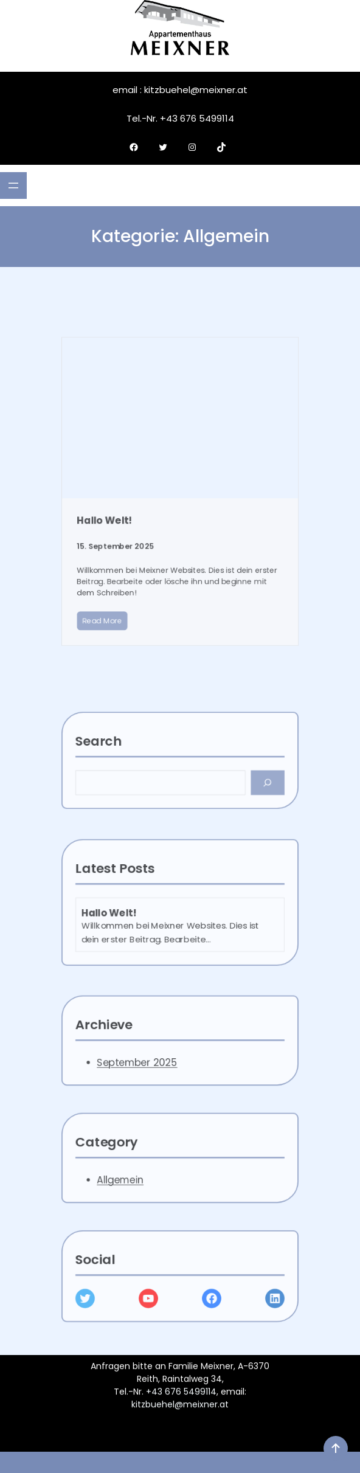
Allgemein (143, 1189)
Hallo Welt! (134, 527)
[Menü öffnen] (13, 185)
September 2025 (153, 1071)
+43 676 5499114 (181, 1396)
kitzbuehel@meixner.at (180, 1409)
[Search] (234, 792)
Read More (132, 588)
